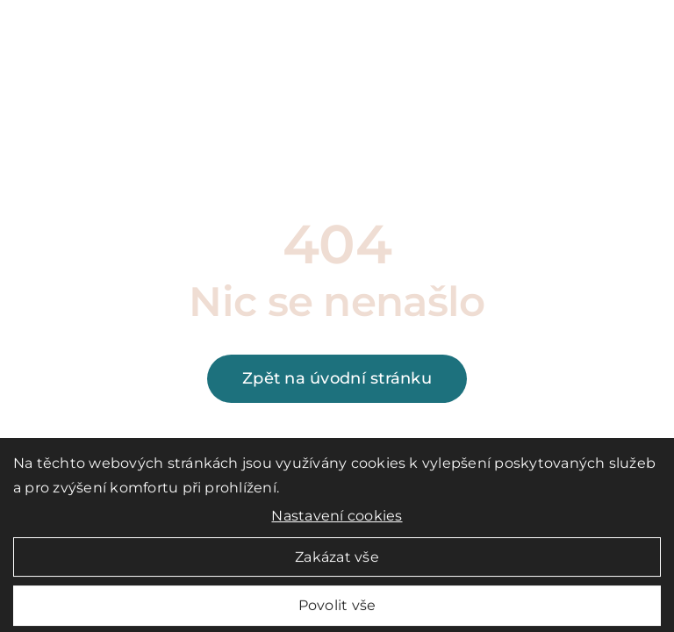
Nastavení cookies (336, 521)
